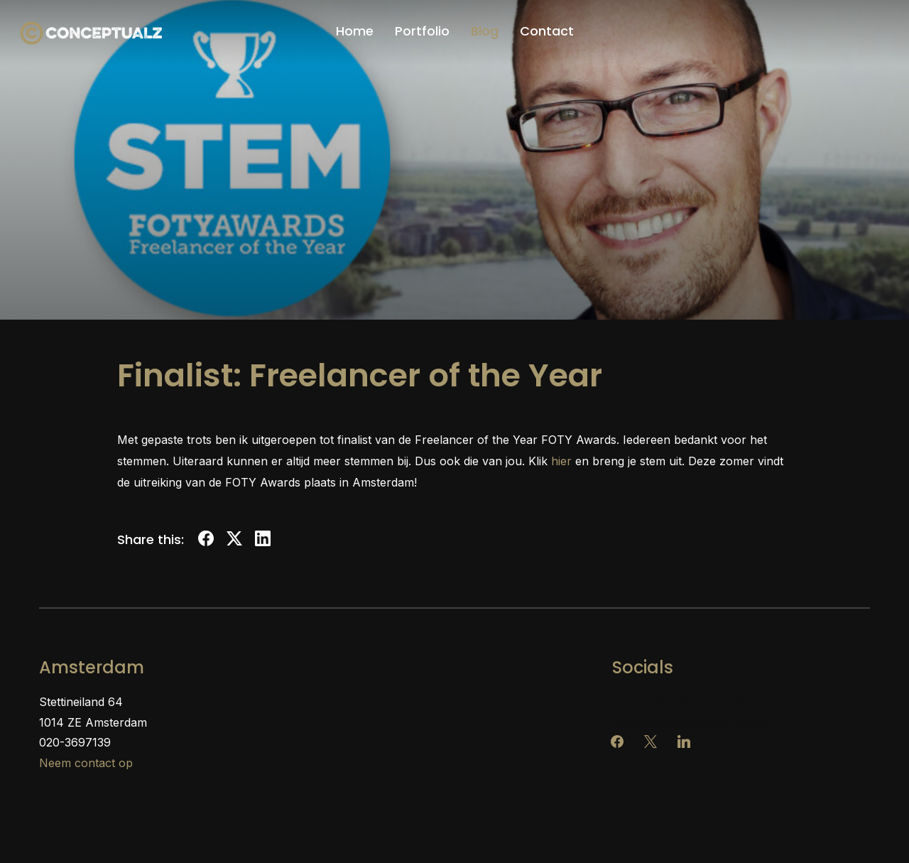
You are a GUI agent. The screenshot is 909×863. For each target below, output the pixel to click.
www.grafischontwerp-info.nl (690, 722)
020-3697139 (75, 742)
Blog (485, 31)
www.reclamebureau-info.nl (687, 702)
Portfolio (422, 31)
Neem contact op (86, 763)
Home (355, 31)
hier (561, 461)
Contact (547, 31)
